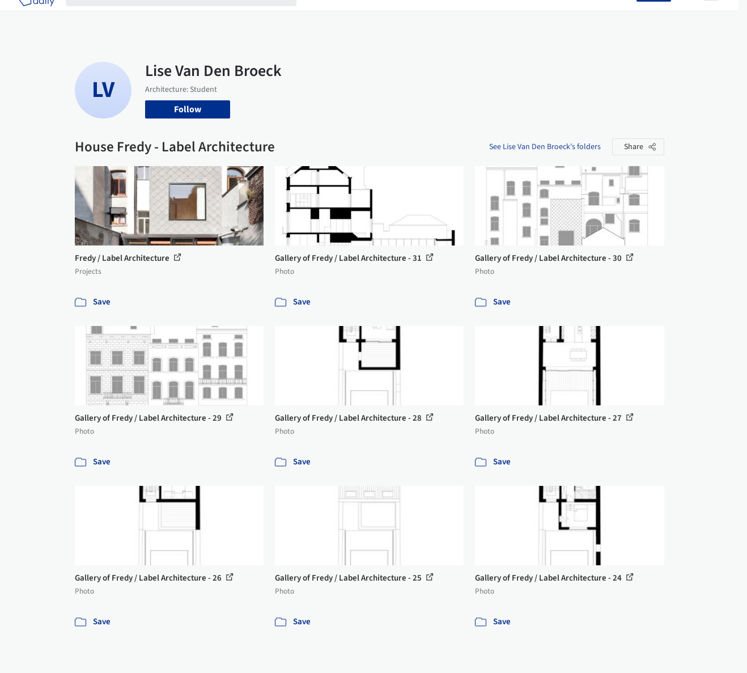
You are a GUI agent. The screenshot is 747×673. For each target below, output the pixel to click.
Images (362, 16)
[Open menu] (711, 16)
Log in (618, 16)
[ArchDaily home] (36, 16)
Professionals (480, 16)
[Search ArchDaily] (190, 16)
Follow (187, 109)
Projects (323, 16)
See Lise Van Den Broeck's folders (545, 147)
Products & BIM (415, 16)
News (526, 16)
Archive (560, 16)
